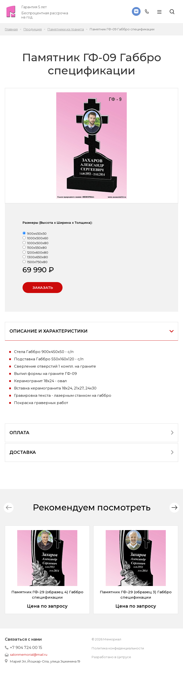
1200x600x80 (37, 252)
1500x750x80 (37, 262)
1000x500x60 (37, 238)
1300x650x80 (37, 257)
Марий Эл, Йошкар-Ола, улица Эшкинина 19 (45, 661)
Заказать (42, 287)
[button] (174, 508)
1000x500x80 (37, 243)
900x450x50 (37, 233)
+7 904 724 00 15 (26, 647)
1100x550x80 (37, 248)
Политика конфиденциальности (118, 648)
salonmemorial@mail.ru (28, 654)
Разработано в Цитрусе (111, 657)
